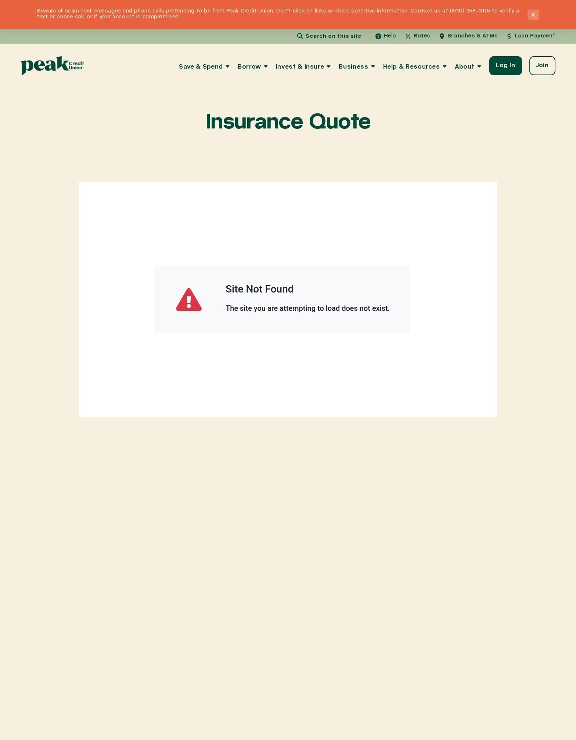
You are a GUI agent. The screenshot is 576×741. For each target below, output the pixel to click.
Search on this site (333, 36)
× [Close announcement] (533, 14)
